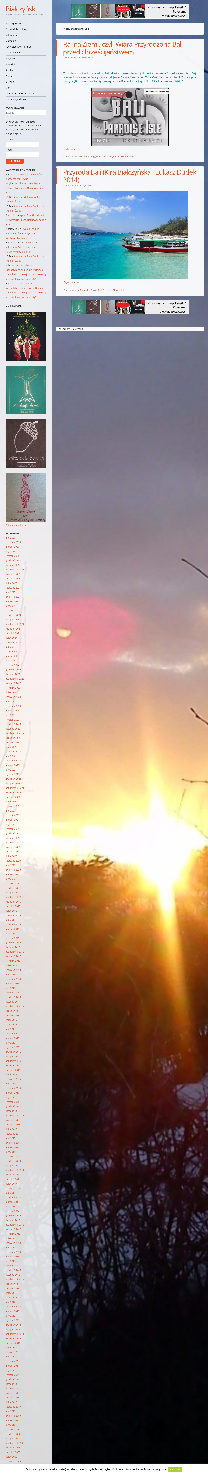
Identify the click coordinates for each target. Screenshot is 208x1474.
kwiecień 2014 (13, 1197)
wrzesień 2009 (13, 1447)
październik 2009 (15, 1443)
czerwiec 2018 (13, 969)
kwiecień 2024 (13, 651)
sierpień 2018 (13, 960)
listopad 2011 (13, 1329)
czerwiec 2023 (13, 696)
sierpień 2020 (13, 851)
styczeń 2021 (13, 828)
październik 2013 (15, 1224)
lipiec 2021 (11, 801)
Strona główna (13, 23)
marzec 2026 (12, 546)
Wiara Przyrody (110, 156)
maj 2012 (10, 1302)
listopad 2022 (13, 728)
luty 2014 (10, 1206)
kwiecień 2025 (13, 596)
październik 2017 (15, 1006)
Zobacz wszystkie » (16, 524)
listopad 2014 (13, 1165)
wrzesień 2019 (13, 901)
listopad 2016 (13, 1056)
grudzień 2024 (13, 615)
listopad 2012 (13, 1274)
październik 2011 (15, 1333)
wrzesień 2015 (13, 1120)
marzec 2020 (12, 874)
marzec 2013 (12, 1256)
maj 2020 (10, 865)
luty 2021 (10, 824)
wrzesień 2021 (13, 792)
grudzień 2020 (13, 833)
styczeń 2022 (13, 774)
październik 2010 (15, 1388)
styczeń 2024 (13, 665)
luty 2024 (10, 660)
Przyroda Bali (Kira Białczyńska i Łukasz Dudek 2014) (129, 175)
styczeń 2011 (13, 1374)
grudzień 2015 (13, 1106)
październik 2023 (15, 678)
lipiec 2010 (11, 1402)
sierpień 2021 (13, 797)
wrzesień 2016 (13, 1065)
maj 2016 (10, 1083)
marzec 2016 (12, 1092)
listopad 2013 (13, 1220)
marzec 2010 (12, 1420)
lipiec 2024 (11, 637)
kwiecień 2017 (13, 1033)
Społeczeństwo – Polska (18, 46)
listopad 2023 (13, 674)
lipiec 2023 (11, 692)
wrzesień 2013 (13, 1229)
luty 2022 (10, 769)
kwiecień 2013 (13, 1251)
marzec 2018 (12, 983)
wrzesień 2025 (13, 574)
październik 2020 (15, 842)
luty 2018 (10, 988)
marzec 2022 (12, 765)
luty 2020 (10, 878)
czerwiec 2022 (13, 751)
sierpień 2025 (13, 578)
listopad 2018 (13, 947)
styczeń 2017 (13, 1047)
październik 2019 (15, 897)
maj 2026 (10, 537)
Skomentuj (118, 290)
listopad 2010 (13, 1383)
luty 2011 (10, 1370)
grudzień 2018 (13, 942)
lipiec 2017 (11, 1019)
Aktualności (12, 35)
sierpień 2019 (13, 906)
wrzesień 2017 (13, 1010)
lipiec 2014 (11, 1183)
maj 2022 (10, 756)
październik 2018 (15, 951)
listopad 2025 (13, 564)
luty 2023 (10, 715)
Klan (8, 87)
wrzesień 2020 (13, 847)
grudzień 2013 (13, 1215)
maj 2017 (10, 1029)
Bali (100, 156)
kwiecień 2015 (13, 1142)
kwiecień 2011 (13, 1361)
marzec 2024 (12, 655)
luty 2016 (10, 1097)
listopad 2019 (13, 892)
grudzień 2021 (13, 778)
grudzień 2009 (13, 1433)
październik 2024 (15, 624)
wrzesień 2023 (13, 683)
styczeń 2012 (13, 1320)
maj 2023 (10, 701)
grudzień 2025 (13, 560)
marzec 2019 (12, 928)
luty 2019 (10, 933)
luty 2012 (10, 1315)
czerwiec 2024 (13, 642)
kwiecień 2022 (13, 760)
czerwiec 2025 (13, 587)
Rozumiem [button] (175, 1469)
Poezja (9, 76)
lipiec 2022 (11, 746)
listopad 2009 (13, 1438)
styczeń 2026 (13, 555)
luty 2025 (10, 605)
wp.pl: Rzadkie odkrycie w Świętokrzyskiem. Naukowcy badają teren (26, 188)
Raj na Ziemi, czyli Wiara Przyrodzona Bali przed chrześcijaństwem (123, 47)
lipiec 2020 (11, 856)
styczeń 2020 (13, 883)
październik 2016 (15, 1060)
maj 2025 (10, 592)
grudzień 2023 (13, 669)
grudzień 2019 (13, 888)
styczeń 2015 (13, 1156)
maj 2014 (10, 1192)
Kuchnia (10, 81)
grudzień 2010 (13, 1379)
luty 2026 (10, 551)
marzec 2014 (12, 1201)
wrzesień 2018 (13, 956)
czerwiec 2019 (13, 915)
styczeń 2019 (13, 938)
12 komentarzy (126, 156)
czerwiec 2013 (13, 1242)
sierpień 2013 (13, 1233)
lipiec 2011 (11, 1347)
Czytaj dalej (71, 148)
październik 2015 (15, 1115)
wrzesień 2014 (13, 1174)
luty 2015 (10, 1151)
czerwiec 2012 (13, 1297)
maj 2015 (10, 1138)
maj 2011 (10, 1356)
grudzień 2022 (13, 724)
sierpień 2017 (13, 1015)
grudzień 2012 (13, 1270)
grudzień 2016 (13, 1051)
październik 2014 (15, 1170)
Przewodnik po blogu (17, 29)
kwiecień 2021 (13, 815)
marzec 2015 (12, 1147)
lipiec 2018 (11, 965)
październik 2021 (15, 787)
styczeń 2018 (13, 992)
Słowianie (11, 40)
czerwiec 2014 (13, 1188)
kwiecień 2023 (13, 706)
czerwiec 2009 (13, 1461)
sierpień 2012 (13, 1288)
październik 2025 (15, 569)
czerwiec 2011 (13, 1352)
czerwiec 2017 (13, 1024)
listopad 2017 (13, 1001)
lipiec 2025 (11, 583)
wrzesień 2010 (13, 1393)
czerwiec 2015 (13, 1133)
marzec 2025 (12, 601)
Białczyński (21, 8)
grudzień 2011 (13, 1324)
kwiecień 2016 (13, 1088)
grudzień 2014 (13, 1160)
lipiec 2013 (11, 1238)
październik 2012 (15, 1279)
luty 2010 (10, 1424)
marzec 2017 (12, 1038)
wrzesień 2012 (13, 1283)
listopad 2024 (13, 619)
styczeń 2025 (13, 610)
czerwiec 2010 (13, 1406)
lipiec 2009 (11, 1456)
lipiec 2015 (11, 1129)
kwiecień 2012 (13, 1306)
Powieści (10, 64)
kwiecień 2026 (13, 542)
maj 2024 (10, 646)
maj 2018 (10, 974)
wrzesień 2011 (13, 1338)
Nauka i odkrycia (15, 52)
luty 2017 (10, 1042)
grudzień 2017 (13, 997)
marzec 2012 (12, 1311)
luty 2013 (10, 1261)
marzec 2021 (12, 819)
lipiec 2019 (11, 910)
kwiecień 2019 (13, 924)
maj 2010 (10, 1411)
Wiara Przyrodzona (16, 99)
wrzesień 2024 (13, 628)
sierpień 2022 (13, 742)
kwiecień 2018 (13, 979)
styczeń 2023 (13, 719)
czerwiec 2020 (13, 860)
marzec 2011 (12, 1365)
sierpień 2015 (13, 1124)
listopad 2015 (13, 1110)
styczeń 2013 (13, 1265)
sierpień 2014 (13, 1179)
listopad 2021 (13, 783)
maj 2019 (10, 919)
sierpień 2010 (13, 1397)
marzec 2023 (12, 710)
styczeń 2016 (13, 1101)
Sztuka (9, 70)
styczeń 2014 (13, 1211)
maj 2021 (10, 810)
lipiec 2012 (11, 1292)
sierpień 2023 (13, 687)
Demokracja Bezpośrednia (20, 93)
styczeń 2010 (13, 1429)
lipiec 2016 (11, 1074)
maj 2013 (10, 1247)
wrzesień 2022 (13, 737)
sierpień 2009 (13, 1452)
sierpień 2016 (13, 1069)
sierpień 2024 (13, 633)
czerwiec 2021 (13, 806)
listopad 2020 (13, 837)
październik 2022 (15, 733)
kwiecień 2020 (13, 869)
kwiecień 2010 (13, 1415)
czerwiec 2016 (13, 1079)
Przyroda (10, 58)
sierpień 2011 (13, 1342)
